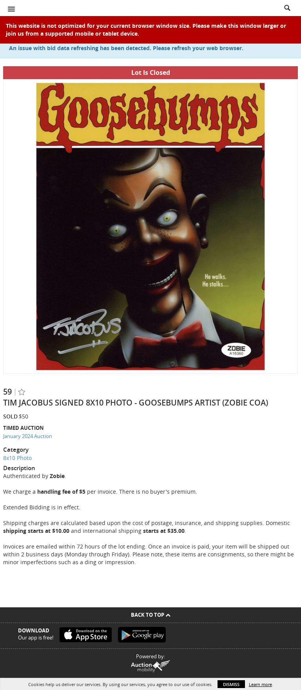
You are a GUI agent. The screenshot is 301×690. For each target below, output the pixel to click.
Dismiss (231, 684)
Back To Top (150, 614)
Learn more (260, 684)
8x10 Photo (17, 458)
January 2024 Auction (27, 436)
